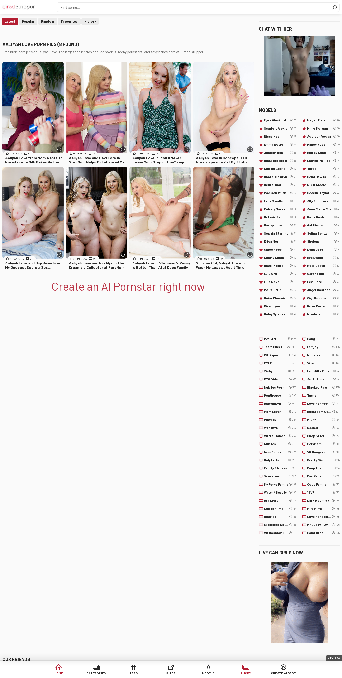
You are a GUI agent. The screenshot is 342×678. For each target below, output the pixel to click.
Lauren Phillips (323, 160)
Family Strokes (280, 468)
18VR (323, 492)
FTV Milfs (323, 508)
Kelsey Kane (323, 152)
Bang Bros (323, 533)
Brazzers (280, 500)
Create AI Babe (280, 673)
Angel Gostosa (323, 290)
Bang (323, 339)
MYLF (280, 363)
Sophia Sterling (280, 233)
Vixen (323, 363)
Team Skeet (280, 347)
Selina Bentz (323, 233)
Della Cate (323, 249)
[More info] (59, 149)
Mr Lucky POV (323, 525)
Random (47, 21)
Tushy (323, 395)
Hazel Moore (280, 266)
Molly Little (280, 290)
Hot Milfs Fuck (323, 371)
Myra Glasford (280, 120)
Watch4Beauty (280, 492)
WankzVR (280, 428)
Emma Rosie (280, 144)
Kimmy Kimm (280, 257)
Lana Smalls (280, 201)
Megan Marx (323, 120)
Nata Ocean (323, 266)
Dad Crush (323, 476)
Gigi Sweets (323, 298)
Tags (135, 673)
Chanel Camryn (280, 177)
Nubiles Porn (280, 387)
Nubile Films (280, 508)
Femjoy (323, 347)
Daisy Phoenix (280, 298)
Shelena (323, 241)
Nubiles (280, 444)
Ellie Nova (280, 282)
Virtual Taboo (280, 436)
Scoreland (280, 476)
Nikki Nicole (323, 185)
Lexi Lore (323, 282)
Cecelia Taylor (323, 193)
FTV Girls (280, 379)
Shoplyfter (323, 436)
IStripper (280, 355)
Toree (323, 169)
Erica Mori (280, 241)
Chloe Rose (280, 249)
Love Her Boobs (323, 516)
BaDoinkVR (280, 403)
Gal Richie (323, 225)
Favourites (69, 21)
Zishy (280, 371)
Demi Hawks (323, 177)
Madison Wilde (280, 193)
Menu (331, 658)
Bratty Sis (323, 460)
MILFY (323, 420)
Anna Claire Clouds (323, 209)
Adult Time (323, 379)
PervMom (323, 444)
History (90, 21)
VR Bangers (323, 452)
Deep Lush (323, 468)
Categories (98, 673)
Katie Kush (323, 217)
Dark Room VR (323, 500)
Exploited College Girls (280, 525)
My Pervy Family (280, 484)
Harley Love (280, 225)
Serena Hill (323, 274)
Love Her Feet (323, 403)
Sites (171, 673)
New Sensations (280, 452)
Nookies (323, 355)
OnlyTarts (280, 460)
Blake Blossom (280, 160)
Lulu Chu (280, 274)
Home (62, 673)
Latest (10, 21)
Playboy (280, 420)
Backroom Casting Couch (323, 411)
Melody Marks (280, 209)
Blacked (280, 516)
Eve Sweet (323, 257)
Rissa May (280, 136)
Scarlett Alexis (280, 128)
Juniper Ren (280, 152)
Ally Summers (323, 201)
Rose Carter (323, 306)
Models (207, 673)
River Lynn (280, 306)
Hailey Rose (323, 144)
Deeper (323, 428)
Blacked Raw (323, 387)
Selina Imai (280, 185)
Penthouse (280, 395)
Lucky (244, 673)
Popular (28, 21)
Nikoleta (323, 314)
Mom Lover (280, 411)
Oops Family (323, 484)
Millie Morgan (323, 128)
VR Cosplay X (280, 533)
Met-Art (280, 339)
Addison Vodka (323, 136)
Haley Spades (280, 314)
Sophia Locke (280, 169)
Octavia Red (280, 217)
